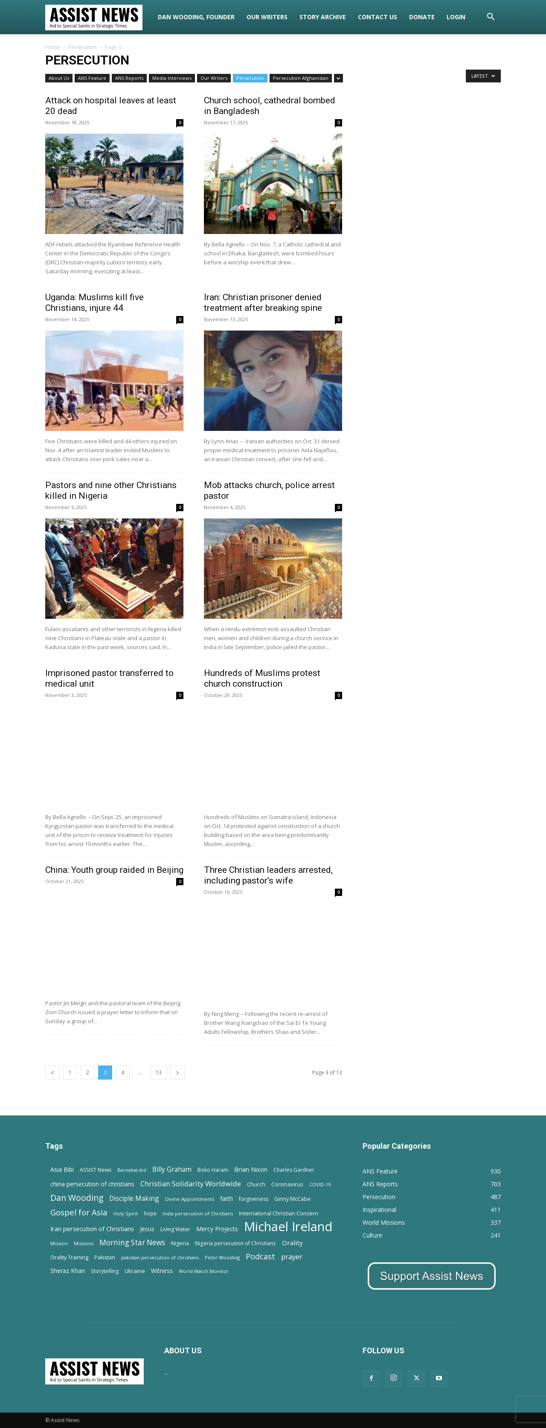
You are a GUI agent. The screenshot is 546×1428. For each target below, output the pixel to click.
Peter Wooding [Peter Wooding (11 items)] (222, 1257)
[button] (490, 18)
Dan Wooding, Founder (196, 17)
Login (456, 17)
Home (52, 47)
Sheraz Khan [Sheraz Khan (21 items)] (67, 1271)
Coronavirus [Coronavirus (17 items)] (287, 1184)
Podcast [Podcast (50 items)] (260, 1256)
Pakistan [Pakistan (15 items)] (104, 1257)
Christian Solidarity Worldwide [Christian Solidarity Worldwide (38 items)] (190, 1183)
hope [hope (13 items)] (150, 1213)
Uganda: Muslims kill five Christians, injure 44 (94, 302)
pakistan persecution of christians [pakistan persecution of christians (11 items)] (160, 1257)
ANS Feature (92, 78)
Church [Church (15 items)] (256, 1184)
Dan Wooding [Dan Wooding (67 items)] (76, 1197)
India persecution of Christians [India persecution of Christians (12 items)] (198, 1213)
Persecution (82, 47)
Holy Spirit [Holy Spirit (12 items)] (125, 1213)
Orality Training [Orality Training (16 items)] (69, 1257)
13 (159, 1072)
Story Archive (322, 17)
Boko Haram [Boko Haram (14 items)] (212, 1169)
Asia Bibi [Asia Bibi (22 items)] (62, 1169)
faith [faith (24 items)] (226, 1198)
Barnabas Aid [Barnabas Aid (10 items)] (131, 1170)
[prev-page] (52, 1072)
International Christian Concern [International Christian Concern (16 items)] (278, 1213)
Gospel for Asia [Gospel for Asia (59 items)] (78, 1212)
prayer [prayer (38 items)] (291, 1256)
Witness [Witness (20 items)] (162, 1271)
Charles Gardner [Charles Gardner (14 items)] (293, 1169)
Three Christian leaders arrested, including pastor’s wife (268, 875)
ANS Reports (129, 78)
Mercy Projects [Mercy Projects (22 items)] (217, 1229)
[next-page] (177, 1072)
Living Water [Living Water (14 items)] (175, 1229)
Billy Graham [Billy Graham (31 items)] (172, 1169)
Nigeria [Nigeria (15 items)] (180, 1243)
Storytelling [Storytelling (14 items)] (105, 1271)
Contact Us (377, 17)
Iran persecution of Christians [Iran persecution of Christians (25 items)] (92, 1228)
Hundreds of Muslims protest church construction (262, 678)
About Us (59, 78)
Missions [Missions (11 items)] (83, 1243)
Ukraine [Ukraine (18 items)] (135, 1271)
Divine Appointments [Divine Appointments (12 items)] (189, 1199)
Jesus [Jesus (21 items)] (147, 1229)
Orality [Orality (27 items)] (292, 1242)
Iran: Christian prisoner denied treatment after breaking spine (263, 302)
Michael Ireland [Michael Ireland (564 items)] (288, 1226)
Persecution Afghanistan (300, 78)
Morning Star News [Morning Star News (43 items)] (132, 1242)
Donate (422, 17)
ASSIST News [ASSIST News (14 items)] (95, 1169)
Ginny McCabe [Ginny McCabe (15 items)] (292, 1199)
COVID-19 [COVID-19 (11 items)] (320, 1184)
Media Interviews (172, 78)
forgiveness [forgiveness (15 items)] (253, 1199)
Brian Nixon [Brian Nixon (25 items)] (250, 1169)
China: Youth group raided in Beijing (114, 870)
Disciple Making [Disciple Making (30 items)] (134, 1198)
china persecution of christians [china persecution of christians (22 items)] (92, 1184)
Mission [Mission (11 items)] (59, 1243)
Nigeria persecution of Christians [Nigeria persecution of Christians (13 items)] (235, 1243)
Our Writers (267, 17)
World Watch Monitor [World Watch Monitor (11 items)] (204, 1271)
